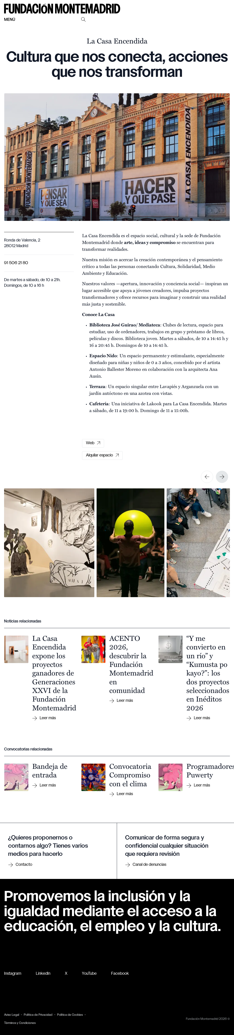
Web (93, 443)
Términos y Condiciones (20, 1023)
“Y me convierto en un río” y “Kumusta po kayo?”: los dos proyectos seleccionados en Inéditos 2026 (207, 673)
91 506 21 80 (16, 263)
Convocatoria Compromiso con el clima (130, 775)
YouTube (89, 973)
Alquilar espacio (102, 455)
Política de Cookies (70, 1015)
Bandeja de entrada (49, 770)
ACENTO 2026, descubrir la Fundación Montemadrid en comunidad (131, 664)
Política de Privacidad (38, 1015)
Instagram (12, 973)
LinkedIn (43, 973)
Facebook (120, 973)
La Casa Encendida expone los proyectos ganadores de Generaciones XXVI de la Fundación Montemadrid (54, 673)
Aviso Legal (11, 1015)
